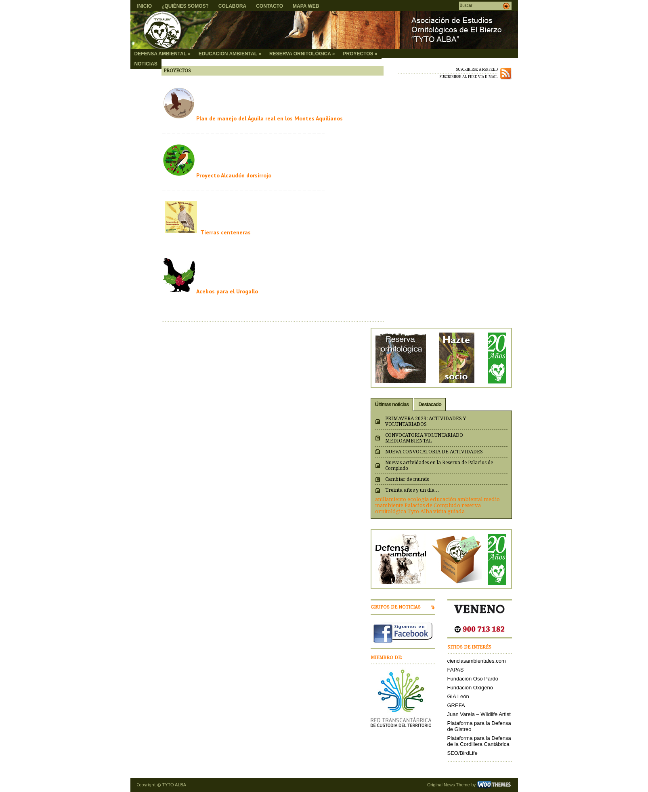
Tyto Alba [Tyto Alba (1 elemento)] (419, 511)
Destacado (429, 404)
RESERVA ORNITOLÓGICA (302, 54)
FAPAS (455, 670)
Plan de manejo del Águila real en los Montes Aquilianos (269, 118)
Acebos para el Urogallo (227, 291)
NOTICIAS (145, 64)
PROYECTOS (360, 54)
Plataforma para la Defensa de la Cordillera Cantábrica (479, 741)
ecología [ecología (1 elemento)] (418, 499)
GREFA (456, 705)
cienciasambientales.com (476, 661)
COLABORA (232, 6)
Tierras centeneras (225, 232)
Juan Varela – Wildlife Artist (479, 714)
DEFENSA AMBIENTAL (162, 54)
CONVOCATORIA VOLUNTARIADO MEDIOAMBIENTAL (424, 438)
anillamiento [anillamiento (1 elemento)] (390, 499)
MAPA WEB (306, 6)
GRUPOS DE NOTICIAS (396, 607)
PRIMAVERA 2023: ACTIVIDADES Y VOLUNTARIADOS (425, 421)
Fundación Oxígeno (470, 688)
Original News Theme (448, 784)
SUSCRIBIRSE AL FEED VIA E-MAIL (469, 77)
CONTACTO (269, 6)
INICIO (144, 6)
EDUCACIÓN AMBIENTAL (230, 54)
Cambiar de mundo (407, 479)
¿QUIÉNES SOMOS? (185, 6)
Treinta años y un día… (412, 490)
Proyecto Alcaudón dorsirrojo (233, 175)
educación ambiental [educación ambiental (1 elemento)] (456, 499)
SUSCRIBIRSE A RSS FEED (477, 69)
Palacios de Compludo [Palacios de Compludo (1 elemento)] (432, 505)
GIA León (458, 696)
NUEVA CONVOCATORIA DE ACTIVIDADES (434, 452)
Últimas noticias (392, 404)
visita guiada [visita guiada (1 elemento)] (449, 511)
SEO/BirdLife (462, 753)
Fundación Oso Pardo (472, 679)
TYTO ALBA (174, 784)
